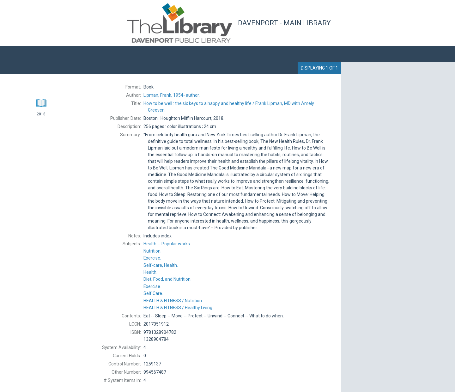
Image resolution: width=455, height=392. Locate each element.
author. (171, 95)
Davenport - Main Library (284, 23)
